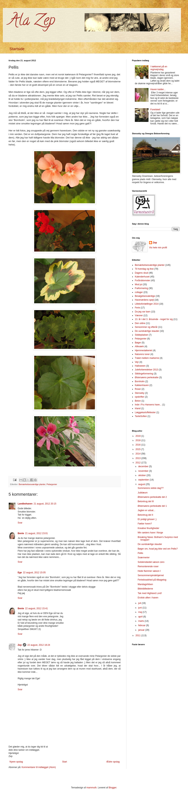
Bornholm (140, 381)
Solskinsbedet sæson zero (151, 562)
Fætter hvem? (145, 523)
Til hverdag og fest (144, 269)
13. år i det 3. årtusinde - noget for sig (154, 319)
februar (142, 625)
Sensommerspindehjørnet (151, 575)
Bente (21, 533)
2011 (138, 635)
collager (139, 292)
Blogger (112, 787)
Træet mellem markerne (147, 358)
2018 (138, 440)
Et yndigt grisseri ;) (147, 519)
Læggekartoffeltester (145, 412)
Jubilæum (143, 492)
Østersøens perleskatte (146, 377)
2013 (138, 458)
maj (140, 612)
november (143, 471)
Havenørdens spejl (144, 300)
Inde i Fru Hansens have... (148, 404)
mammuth (91, 787)
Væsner (139, 315)
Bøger (138, 342)
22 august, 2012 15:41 (36, 608)
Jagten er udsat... (146, 510)
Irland (138, 408)
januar (141, 630)
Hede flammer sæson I (149, 571)
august (142, 484)
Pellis (140, 553)
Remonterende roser (148, 566)
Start (64, 761)
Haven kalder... (158, 89)
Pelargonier (52, 484)
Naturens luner (142, 354)
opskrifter (139, 397)
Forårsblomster (142, 280)
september (144, 479)
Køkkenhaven (142, 385)
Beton (138, 400)
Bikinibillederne (145, 588)
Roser (138, 389)
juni (140, 607)
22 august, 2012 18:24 (38, 645)
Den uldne (140, 323)
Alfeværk (139, 346)
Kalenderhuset (142, 276)
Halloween (140, 366)
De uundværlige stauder (147, 331)
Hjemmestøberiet (143, 350)
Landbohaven (25, 503)
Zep (20, 645)
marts (141, 621)
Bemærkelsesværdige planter (32, 484)
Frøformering (141, 288)
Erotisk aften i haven (148, 597)
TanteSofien (141, 416)
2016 (138, 444)
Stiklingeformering (144, 373)
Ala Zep (32, 21)
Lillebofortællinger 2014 (147, 304)
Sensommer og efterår (146, 327)
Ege (20, 572)
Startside (16, 49)
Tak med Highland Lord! (150, 593)
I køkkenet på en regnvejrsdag (158, 68)
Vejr (137, 362)
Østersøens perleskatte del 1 (152, 506)
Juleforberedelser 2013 (146, 369)
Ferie (137, 307)
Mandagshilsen (145, 584)
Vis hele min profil (158, 247)
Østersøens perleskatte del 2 (152, 497)
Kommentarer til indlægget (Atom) (39, 767)
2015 (138, 449)
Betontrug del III (146, 501)
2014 (138, 453)
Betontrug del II (145, 515)
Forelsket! (155, 109)
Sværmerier (144, 557)
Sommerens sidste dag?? (151, 488)
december (143, 466)
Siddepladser (141, 335)
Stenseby (139, 393)
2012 (138, 462)
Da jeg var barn (142, 311)
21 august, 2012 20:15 (45, 503)
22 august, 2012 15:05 (34, 572)
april (140, 616)
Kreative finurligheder (148, 528)
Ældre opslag (113, 761)
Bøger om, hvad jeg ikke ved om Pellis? (158, 548)
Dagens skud (141, 273)
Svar (20, 522)
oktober (142, 475)
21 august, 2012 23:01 (36, 533)
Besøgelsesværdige (145, 296)
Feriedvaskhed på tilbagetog (152, 579)
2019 (138, 436)
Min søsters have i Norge (150, 532)
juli (140, 603)
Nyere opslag (16, 761)
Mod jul (138, 284)
